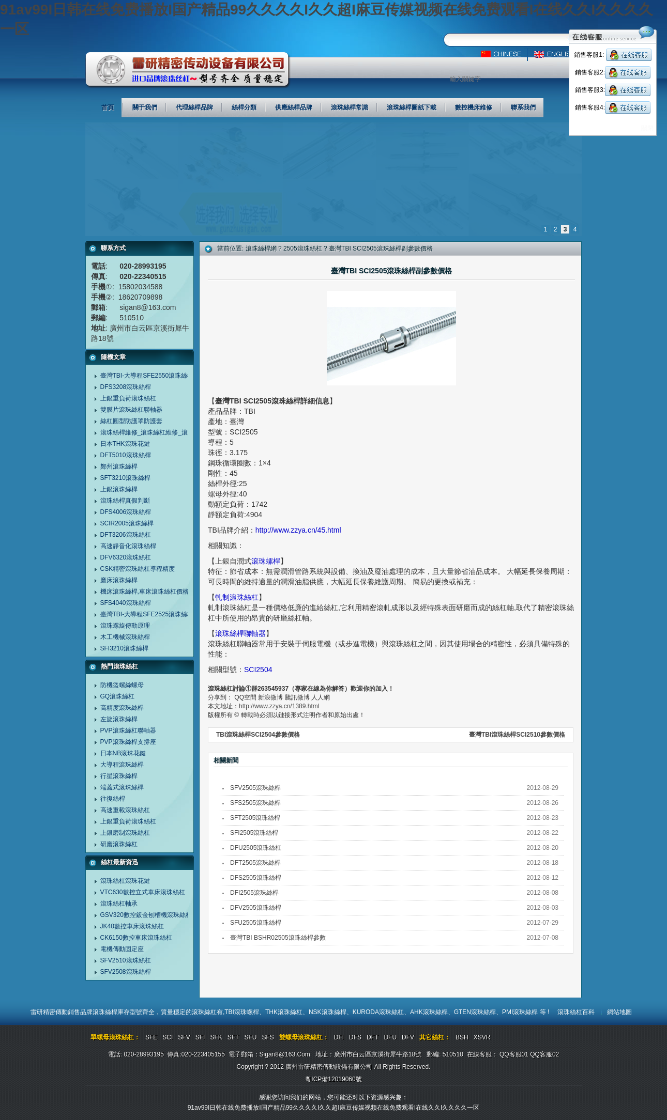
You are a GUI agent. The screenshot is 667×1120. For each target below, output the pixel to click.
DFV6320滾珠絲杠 (125, 557)
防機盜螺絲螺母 (122, 685)
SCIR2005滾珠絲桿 (127, 523)
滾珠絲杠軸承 (119, 903)
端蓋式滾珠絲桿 (122, 787)
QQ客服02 (544, 1054)
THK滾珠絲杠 (283, 1012)
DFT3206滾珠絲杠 (125, 534)
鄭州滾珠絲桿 (119, 466)
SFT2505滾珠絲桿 (255, 817)
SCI (167, 1037)
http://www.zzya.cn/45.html (298, 530)
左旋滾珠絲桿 (119, 719)
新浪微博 (270, 697)
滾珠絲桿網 (261, 248)
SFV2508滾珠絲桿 (125, 971)
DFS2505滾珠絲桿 (255, 877)
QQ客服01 (513, 1054)
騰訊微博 (297, 697)
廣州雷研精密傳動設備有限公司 (188, 70)
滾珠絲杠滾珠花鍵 (125, 880)
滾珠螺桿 (265, 561)
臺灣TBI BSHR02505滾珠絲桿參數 (278, 937)
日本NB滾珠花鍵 (123, 753)
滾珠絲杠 (204, 1012)
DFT (372, 1037)
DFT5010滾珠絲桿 (125, 455)
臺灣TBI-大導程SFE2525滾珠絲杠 (147, 614)
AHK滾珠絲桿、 (432, 1012)
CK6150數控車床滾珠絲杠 (136, 937)
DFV (408, 1037)
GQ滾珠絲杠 (117, 696)
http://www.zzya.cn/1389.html (279, 706)
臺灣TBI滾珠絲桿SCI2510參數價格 (517, 734)
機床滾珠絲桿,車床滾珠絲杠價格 (144, 591)
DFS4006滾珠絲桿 (125, 512)
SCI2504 (258, 669)
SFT (233, 1037)
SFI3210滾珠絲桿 (124, 648)
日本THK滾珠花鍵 (125, 443)
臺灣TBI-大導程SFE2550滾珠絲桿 (147, 375)
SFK (216, 1037)
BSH (462, 1037)
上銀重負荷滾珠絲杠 (128, 398)
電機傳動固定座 (122, 949)
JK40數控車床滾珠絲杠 (132, 926)
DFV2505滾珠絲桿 (255, 907)
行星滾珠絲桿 (119, 776)
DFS (355, 1037)
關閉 (647, 128)
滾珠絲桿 (105, 1012)
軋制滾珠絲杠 (237, 597)
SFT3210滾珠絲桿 (125, 477)
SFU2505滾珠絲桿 (255, 922)
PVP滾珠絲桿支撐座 (128, 741)
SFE (151, 1037)
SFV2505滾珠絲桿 (255, 787)
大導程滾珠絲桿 (122, 764)
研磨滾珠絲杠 (119, 844)
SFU (250, 1037)
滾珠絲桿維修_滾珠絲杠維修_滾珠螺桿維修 (159, 432)
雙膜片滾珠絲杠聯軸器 (131, 409)
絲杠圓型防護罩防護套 (131, 421)
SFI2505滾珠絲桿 (254, 832)
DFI (339, 1037)
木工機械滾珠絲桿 (125, 637)
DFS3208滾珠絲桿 (125, 387)
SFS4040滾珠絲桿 (125, 602)
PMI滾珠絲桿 (521, 1012)
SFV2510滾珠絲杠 (125, 960)
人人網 (320, 697)
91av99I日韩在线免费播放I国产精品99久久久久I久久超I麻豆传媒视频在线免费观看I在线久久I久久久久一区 (334, 1107)
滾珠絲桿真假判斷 (125, 500)
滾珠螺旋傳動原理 (125, 625)
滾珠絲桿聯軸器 (240, 633)
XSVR (482, 1037)
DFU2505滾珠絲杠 (255, 847)
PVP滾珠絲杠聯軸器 (128, 730)
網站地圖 (619, 1012)
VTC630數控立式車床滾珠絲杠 (142, 892)
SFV (184, 1037)
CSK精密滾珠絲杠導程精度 (137, 568)
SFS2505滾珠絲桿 (255, 802)
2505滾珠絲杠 (302, 248)
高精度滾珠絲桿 (122, 707)
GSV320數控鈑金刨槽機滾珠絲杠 (146, 915)
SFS (268, 1037)
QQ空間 (245, 697)
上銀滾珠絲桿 (119, 489)
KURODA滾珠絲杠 (378, 1012)
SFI (200, 1037)
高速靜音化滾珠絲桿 (128, 546)
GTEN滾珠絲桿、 (478, 1012)
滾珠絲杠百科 (576, 1012)
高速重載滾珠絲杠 (125, 810)
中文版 (505, 54)
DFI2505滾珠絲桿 (254, 892)
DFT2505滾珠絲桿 (255, 862)
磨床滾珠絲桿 (119, 580)
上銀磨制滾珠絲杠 (125, 832)
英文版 (557, 54)
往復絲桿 (112, 798)
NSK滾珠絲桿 (327, 1012)
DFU (390, 1037)
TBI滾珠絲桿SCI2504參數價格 (258, 734)
